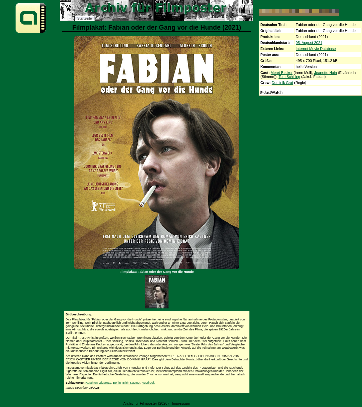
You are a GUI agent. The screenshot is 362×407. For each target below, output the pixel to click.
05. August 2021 (309, 43)
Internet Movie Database (316, 49)
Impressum (181, 403)
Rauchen (92, 382)
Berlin (117, 382)
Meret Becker (282, 73)
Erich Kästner (131, 382)
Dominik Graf (282, 83)
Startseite (84, 18)
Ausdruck (148, 382)
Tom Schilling (289, 77)
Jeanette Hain (325, 73)
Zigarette (105, 382)
